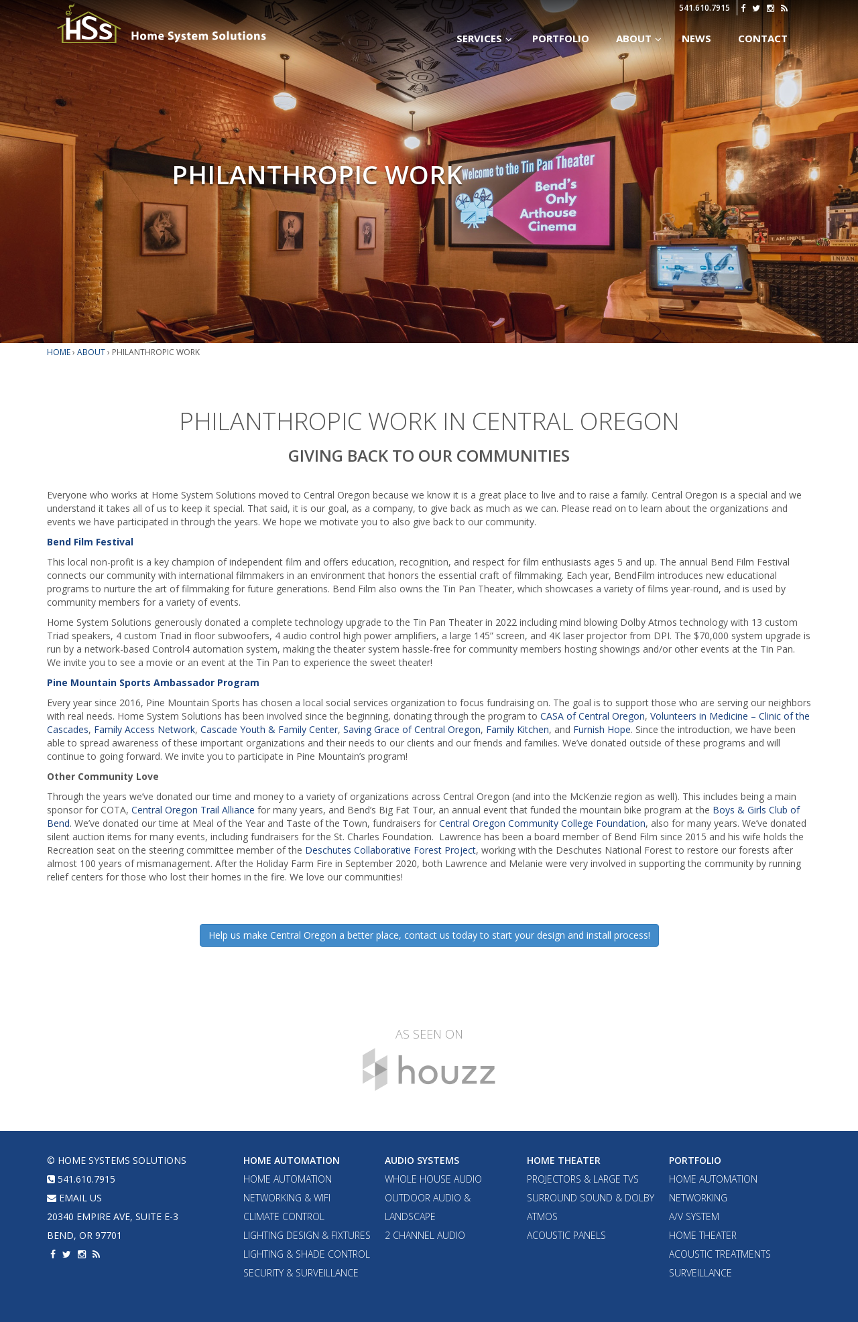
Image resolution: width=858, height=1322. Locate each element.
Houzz (429, 1069)
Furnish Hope (602, 729)
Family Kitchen (517, 729)
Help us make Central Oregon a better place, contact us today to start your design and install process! (429, 935)
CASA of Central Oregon (592, 716)
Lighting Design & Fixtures (307, 1235)
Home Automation (291, 1160)
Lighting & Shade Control (306, 1254)
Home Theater (564, 1160)
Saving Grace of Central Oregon (412, 729)
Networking (698, 1197)
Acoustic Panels (566, 1235)
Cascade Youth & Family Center (269, 729)
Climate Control (283, 1216)
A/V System (694, 1216)
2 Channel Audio (425, 1235)
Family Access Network (144, 729)
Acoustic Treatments (720, 1254)
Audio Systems (422, 1160)
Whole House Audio (433, 1179)
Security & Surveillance (301, 1272)
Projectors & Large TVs (583, 1179)
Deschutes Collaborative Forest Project (390, 850)
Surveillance (700, 1272)
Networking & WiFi (286, 1197)
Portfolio (695, 1160)
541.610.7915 (704, 7)
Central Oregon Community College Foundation (542, 823)
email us (74, 1197)
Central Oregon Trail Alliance (193, 809)
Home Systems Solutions (162, 23)
